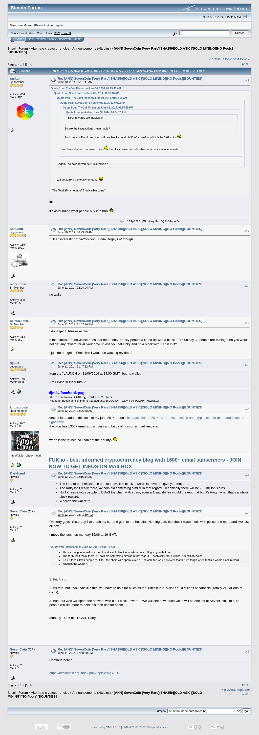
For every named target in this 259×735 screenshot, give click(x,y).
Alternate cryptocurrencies (50, 48)
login (47, 25)
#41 (247, 80)
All (31, 64)
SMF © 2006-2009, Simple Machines (145, 727)
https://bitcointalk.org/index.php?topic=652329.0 (84, 673)
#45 (247, 364)
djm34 (14, 363)
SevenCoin (18, 511)
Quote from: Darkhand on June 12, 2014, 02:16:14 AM (83, 547)
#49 (247, 651)
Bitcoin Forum (18, 48)
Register (65, 39)
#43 (247, 286)
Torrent (65, 33)
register (59, 25)
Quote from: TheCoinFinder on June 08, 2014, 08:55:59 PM (98, 107)
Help (31, 39)
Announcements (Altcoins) (91, 48)
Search (41, 39)
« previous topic (220, 59)
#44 (247, 323)
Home (19, 39)
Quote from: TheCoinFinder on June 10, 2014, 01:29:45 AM (86, 88)
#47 (247, 475)
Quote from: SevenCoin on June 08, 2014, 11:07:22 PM (92, 102)
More (77, 39)
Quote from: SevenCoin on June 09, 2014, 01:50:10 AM (86, 93)
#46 (247, 409)
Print (245, 64)
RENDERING (20, 321)
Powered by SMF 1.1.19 (106, 727)
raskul (14, 78)
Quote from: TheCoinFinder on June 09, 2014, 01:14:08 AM (92, 98)
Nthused (16, 229)
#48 (247, 513)
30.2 (57, 33)
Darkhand (17, 473)
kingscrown (19, 407)
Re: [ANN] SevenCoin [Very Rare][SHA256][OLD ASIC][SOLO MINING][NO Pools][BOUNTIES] (130, 78)
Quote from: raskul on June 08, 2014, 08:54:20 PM (96, 112)
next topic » (241, 59)
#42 (247, 230)
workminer (18, 284)
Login (52, 39)
